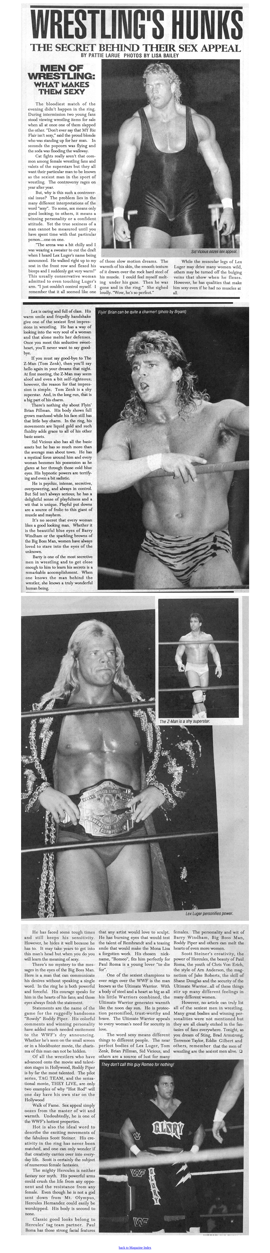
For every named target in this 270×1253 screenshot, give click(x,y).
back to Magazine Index (135, 1247)
